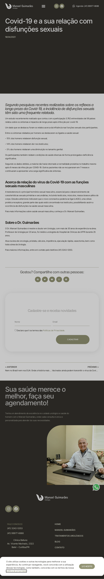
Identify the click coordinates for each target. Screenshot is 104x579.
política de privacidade (16, 571)
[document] (52, 289)
